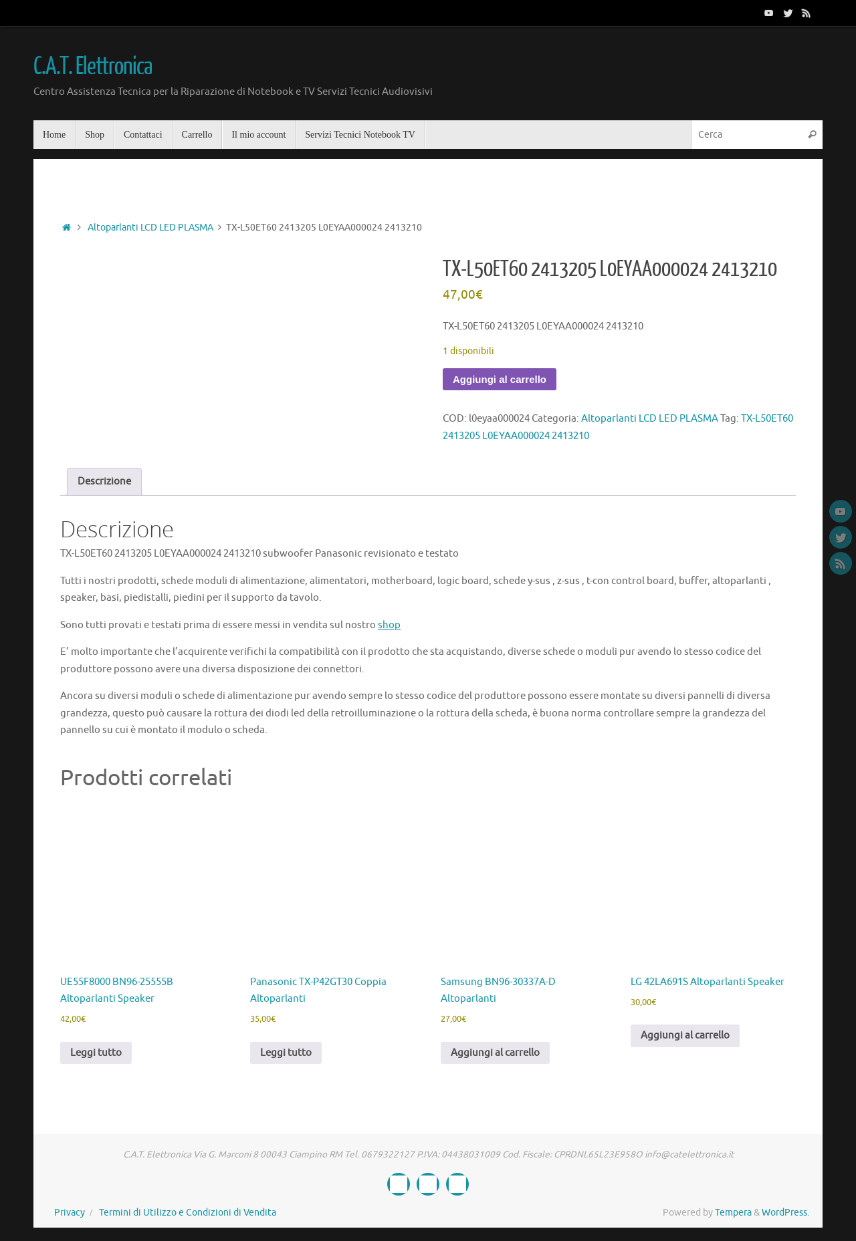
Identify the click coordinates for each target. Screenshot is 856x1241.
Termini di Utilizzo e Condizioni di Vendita (187, 1212)
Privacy (69, 1212)
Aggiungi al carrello (499, 379)
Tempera (733, 1212)
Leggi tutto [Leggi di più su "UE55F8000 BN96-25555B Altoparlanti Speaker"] (96, 1053)
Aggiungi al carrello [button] (495, 1053)
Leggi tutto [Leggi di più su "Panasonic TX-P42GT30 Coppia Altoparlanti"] (286, 1053)
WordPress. (785, 1212)
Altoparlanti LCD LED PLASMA (150, 227)
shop (389, 625)
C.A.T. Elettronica (92, 66)
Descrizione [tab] (104, 481)
